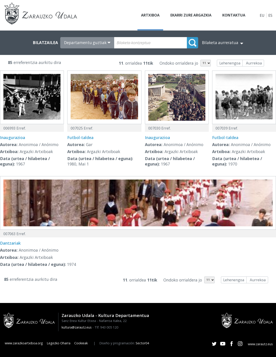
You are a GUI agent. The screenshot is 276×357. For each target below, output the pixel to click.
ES (270, 15)
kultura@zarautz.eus (77, 327)
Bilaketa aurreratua (220, 42)
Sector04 (142, 343)
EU (262, 15)
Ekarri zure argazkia (190, 15)
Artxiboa (150, 15)
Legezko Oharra (58, 343)
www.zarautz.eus (260, 344)
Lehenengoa (229, 63)
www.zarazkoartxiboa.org (24, 343)
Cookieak (81, 343)
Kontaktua (233, 15)
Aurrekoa (254, 63)
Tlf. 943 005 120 (106, 327)
